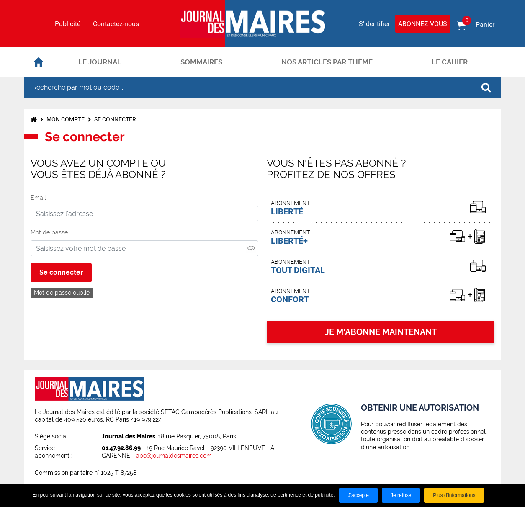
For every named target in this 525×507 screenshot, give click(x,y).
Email (38, 197)
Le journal (99, 62)
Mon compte (65, 119)
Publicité (67, 24)
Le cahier (450, 62)
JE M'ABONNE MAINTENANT (381, 332)
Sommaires (201, 62)
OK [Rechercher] (486, 87)
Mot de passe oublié (62, 292)
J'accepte (358, 495)
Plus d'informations (454, 495)
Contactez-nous (116, 24)
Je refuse (401, 495)
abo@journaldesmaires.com (174, 455)
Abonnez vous (422, 24)
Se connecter (115, 119)
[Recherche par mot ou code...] (247, 87)
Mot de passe (49, 232)
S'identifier (374, 24)
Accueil (38, 61)
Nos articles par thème (327, 62)
